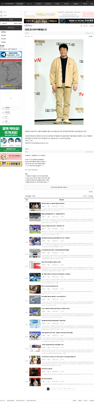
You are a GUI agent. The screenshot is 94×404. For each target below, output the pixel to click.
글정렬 (91, 196)
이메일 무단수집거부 (20, 400)
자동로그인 (4, 23)
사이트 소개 (2, 400)
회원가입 (72, 1)
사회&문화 (3, 42)
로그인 (68, 1)
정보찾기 (20, 23)
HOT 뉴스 (85, 26)
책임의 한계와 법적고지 (31, 400)
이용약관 (74, 400)
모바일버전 (91, 400)
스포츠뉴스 (91, 26)
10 (69, 388)
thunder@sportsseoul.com (40, 143)
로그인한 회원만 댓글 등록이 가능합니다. (59, 187)
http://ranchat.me (33, 169)
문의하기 (85, 400)
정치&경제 (3, 38)
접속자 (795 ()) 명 (80, 1)
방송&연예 (3, 35)
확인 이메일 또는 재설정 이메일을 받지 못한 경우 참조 (9, 49)
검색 (85, 196)
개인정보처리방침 (10, 400)
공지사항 (2, 45)
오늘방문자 (90, 1)
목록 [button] (90, 36)
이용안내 (80, 400)
